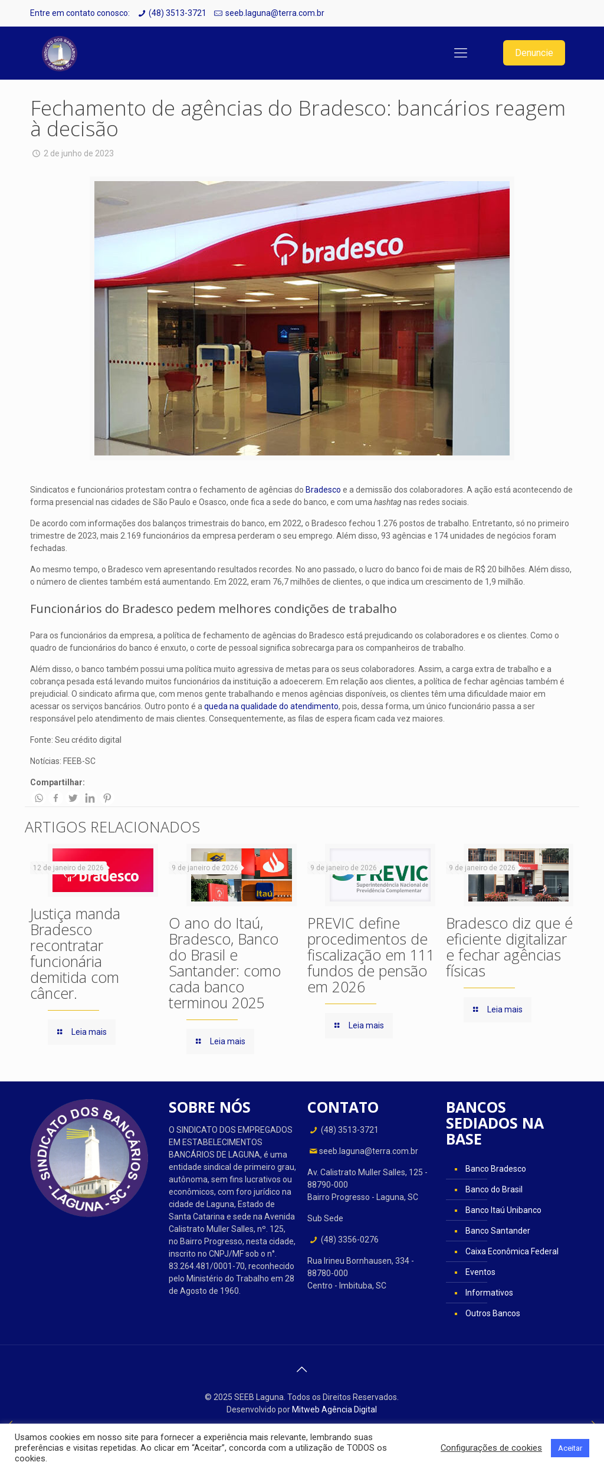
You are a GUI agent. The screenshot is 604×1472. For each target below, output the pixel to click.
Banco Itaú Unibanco (503, 1210)
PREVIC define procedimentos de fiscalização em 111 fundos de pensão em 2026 (371, 954)
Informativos (489, 1292)
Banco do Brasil (494, 1189)
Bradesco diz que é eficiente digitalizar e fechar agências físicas (509, 947)
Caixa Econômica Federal (512, 1251)
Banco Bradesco (495, 1168)
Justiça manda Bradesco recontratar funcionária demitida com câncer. (75, 953)
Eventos (480, 1272)
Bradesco (323, 489)
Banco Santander (497, 1230)
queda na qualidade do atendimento (271, 706)
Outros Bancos (492, 1313)
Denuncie (534, 52)
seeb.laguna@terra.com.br (274, 13)
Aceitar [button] (570, 1448)
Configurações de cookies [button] (491, 1448)
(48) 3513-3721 (177, 13)
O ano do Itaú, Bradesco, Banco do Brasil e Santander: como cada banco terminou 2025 (225, 962)
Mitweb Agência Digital (334, 1409)
